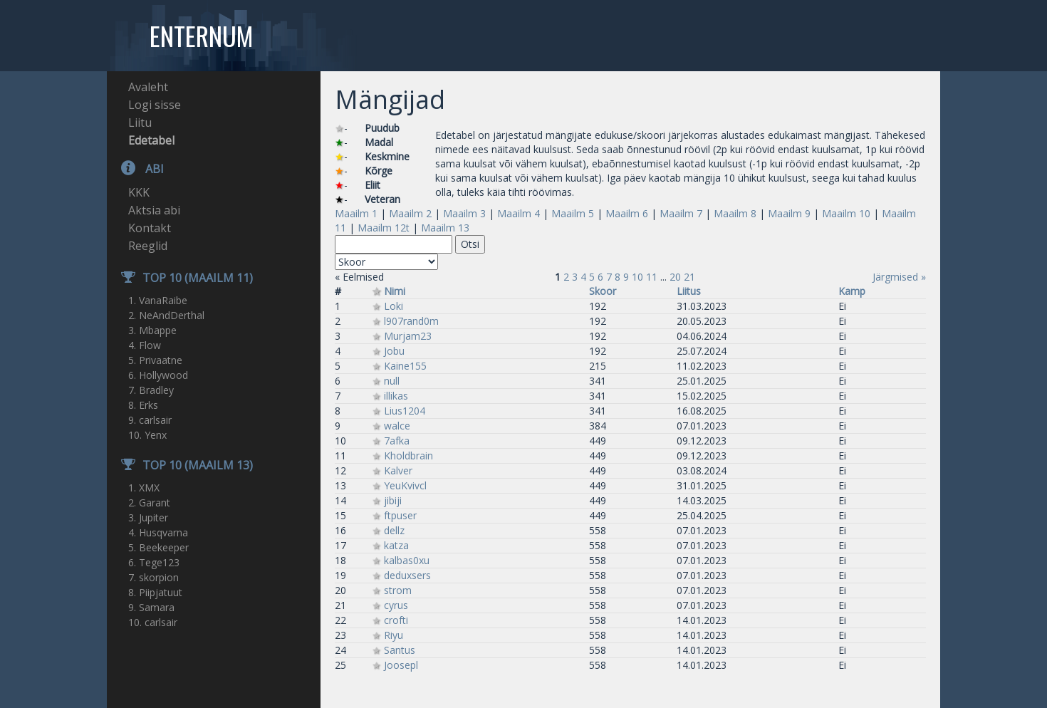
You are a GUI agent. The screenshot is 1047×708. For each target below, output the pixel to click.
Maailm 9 (789, 213)
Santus (399, 650)
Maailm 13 (445, 227)
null (392, 380)
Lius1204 (404, 410)
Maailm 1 (356, 213)
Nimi (394, 291)
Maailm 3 (464, 213)
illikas (396, 395)
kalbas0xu (406, 560)
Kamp (851, 291)
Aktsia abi (154, 210)
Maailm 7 (681, 213)
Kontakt (149, 228)
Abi (135, 169)
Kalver (398, 470)
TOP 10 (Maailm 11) (180, 278)
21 (689, 276)
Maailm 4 (518, 213)
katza (396, 545)
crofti (396, 620)
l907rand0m (411, 321)
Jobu (394, 351)
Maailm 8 (735, 213)
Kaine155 (405, 366)
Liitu (140, 122)
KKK (139, 192)
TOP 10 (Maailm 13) (180, 465)
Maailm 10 (846, 213)
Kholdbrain (408, 455)
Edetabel (151, 140)
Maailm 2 (410, 213)
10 (637, 276)
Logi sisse (154, 105)
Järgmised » (899, 276)
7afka (397, 440)
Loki (393, 306)
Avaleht (148, 87)
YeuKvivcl (405, 485)
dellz (394, 530)
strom (398, 590)
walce (397, 425)
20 (675, 276)
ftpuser (400, 515)
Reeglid (147, 246)
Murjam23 (408, 336)
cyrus (396, 605)
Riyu (393, 635)
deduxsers (407, 575)
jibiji (393, 500)
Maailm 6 (626, 213)
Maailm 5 (572, 213)
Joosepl (401, 665)
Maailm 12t (384, 227)
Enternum (201, 35)
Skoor (602, 291)
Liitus (689, 291)
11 (651, 276)
